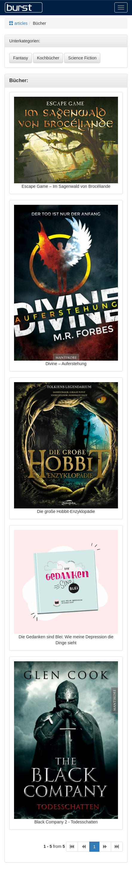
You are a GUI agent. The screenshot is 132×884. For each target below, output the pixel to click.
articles (18, 23)
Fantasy (20, 58)
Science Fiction (82, 58)
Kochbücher (48, 58)
